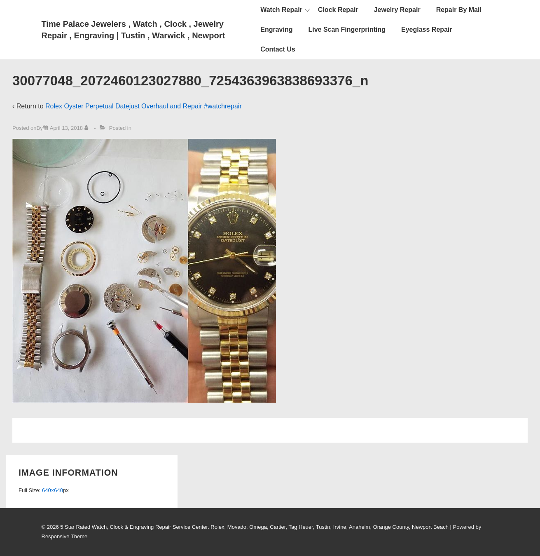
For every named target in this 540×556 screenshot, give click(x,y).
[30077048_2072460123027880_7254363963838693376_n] (66, 128)
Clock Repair (338, 9)
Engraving (276, 29)
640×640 (52, 490)
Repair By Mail (459, 9)
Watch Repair (281, 9)
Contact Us (277, 49)
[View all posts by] (88, 128)
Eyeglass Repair (426, 29)
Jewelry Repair (397, 9)
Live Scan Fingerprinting (347, 29)
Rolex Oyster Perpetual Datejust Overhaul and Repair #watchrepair (143, 106)
